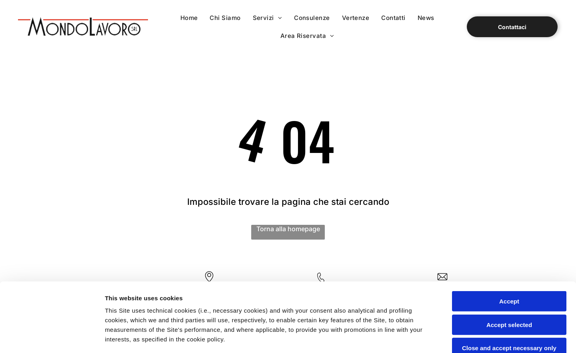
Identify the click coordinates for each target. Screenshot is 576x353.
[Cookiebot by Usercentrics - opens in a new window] (52, 337)
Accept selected (509, 253)
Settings (407, 337)
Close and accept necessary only (509, 276)
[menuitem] (189, 18)
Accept (509, 229)
